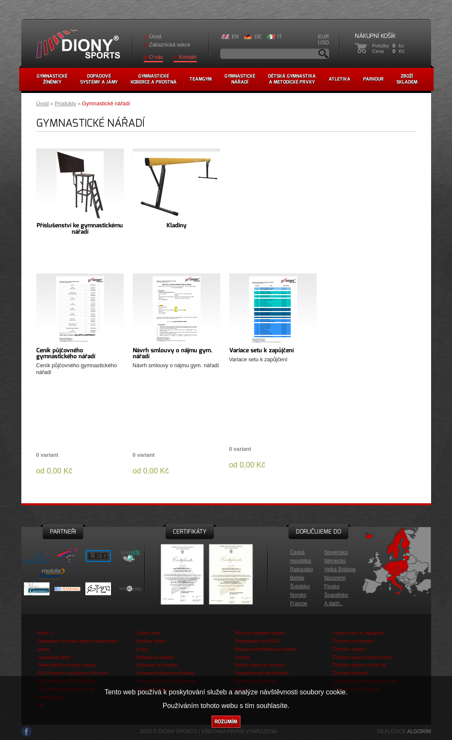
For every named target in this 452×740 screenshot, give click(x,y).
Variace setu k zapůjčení (261, 350)
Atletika (339, 79)
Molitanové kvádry (155, 657)
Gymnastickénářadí (240, 79)
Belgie (297, 578)
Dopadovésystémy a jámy (99, 79)
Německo (335, 561)
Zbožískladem (407, 79)
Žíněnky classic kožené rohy (362, 657)
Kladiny (176, 225)
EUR (323, 37)
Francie (298, 604)
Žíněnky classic (348, 649)
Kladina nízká (150, 641)
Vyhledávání (323, 53)
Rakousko (301, 569)
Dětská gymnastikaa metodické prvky (292, 79)
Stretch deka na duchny (259, 664)
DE (258, 37)
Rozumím (226, 721)
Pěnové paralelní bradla (259, 633)
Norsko (298, 595)
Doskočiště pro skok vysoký (67, 664)
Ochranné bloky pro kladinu (165, 673)
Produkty (65, 104)
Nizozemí (335, 578)
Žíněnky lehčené (349, 673)
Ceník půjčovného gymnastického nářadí (65, 353)
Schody (242, 657)
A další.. (333, 604)
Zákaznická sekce (169, 45)
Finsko (332, 586)
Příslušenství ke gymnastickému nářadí (80, 228)
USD (323, 43)
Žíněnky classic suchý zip (359, 664)
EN (235, 37)
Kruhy (142, 649)
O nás (156, 57)
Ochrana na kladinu (156, 664)
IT (279, 37)
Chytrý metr (148, 633)
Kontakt (188, 57)
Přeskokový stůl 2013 (257, 641)
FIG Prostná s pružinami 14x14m (73, 673)
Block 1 (45, 633)
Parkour (373, 79)
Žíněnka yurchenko (352, 641)
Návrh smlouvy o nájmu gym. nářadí (173, 353)
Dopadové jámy (54, 657)
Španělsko (336, 595)
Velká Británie (340, 569)
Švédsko (300, 586)
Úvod (155, 37)
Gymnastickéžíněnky (52, 79)
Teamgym (201, 79)
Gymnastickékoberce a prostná (154, 79)
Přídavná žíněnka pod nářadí (265, 649)
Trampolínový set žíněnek (261, 673)
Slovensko (336, 552)
